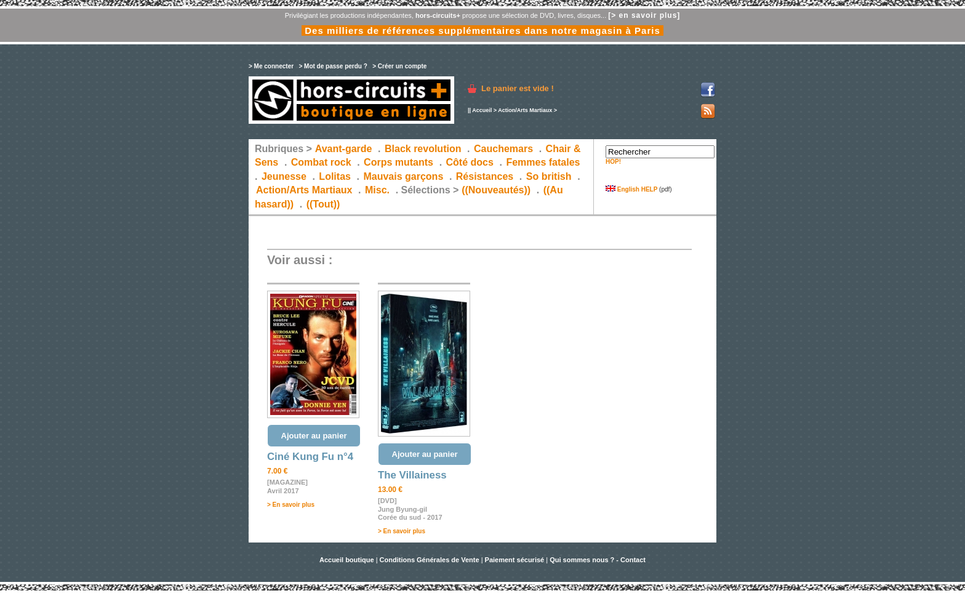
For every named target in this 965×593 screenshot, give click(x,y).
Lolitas (335, 176)
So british (549, 176)
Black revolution (423, 148)
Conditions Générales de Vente (429, 559)
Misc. (377, 190)
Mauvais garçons (403, 176)
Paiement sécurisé (515, 559)
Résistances (484, 176)
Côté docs (470, 162)
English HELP (631, 189)
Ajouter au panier (314, 435)
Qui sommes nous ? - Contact (598, 559)
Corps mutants (400, 162)
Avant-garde (343, 148)
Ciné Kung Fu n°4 (310, 456)
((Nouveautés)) (496, 190)
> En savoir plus (290, 504)
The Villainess (412, 475)
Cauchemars (503, 148)
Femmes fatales (543, 162)
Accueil (482, 110)
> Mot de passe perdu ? (332, 66)
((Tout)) (323, 204)
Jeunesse (284, 176)
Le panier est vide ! (517, 88)
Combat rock (321, 162)
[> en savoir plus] (644, 15)
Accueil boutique (347, 559)
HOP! (613, 161)
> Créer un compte (399, 66)
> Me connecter (271, 66)
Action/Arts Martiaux (525, 110)
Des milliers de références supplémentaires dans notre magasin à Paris (482, 30)
